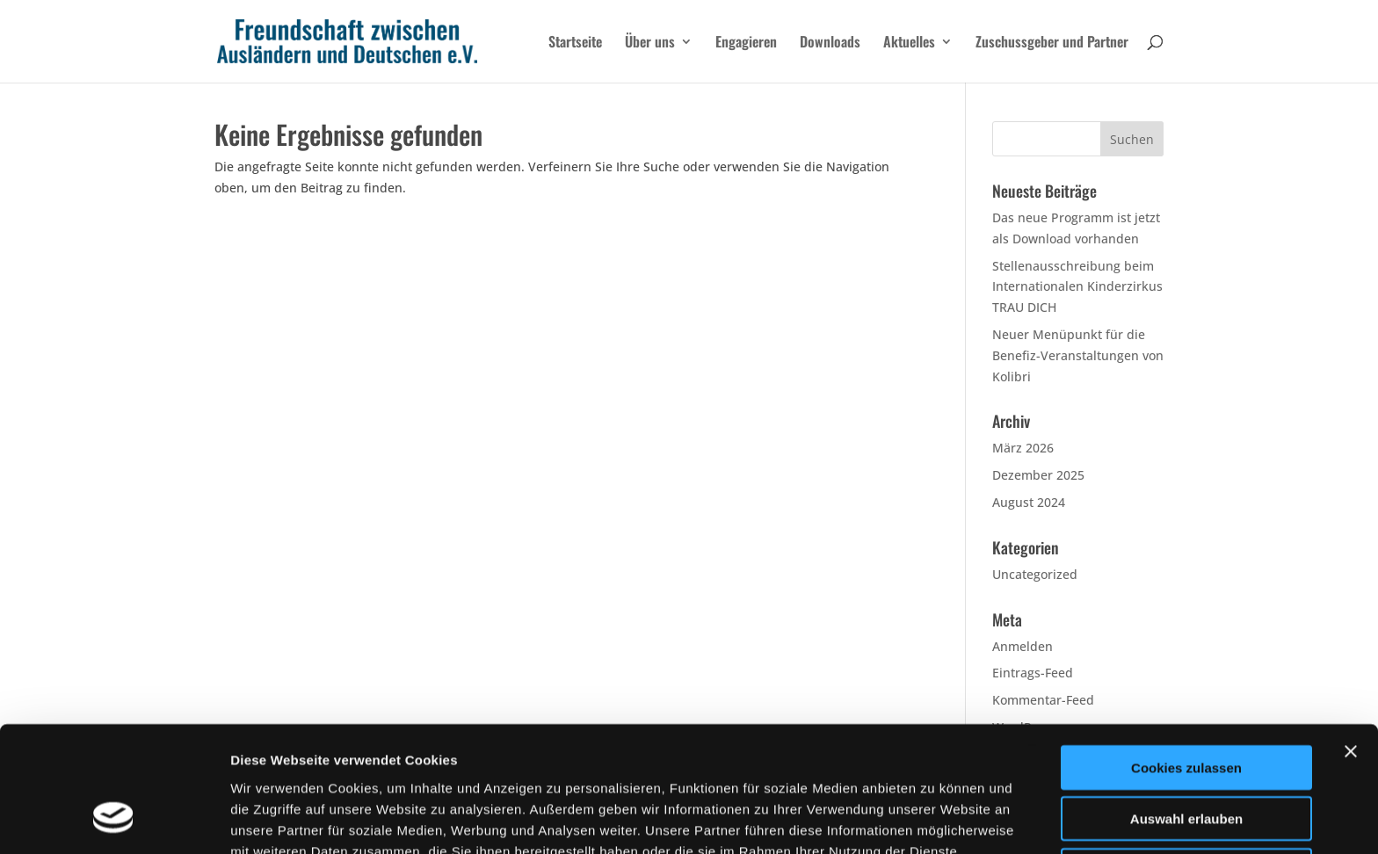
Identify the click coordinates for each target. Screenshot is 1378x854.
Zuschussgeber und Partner (1051, 43)
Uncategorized (1034, 574)
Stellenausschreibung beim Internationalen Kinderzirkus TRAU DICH (1077, 286)
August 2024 (1028, 502)
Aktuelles (909, 43)
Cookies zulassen (1186, 657)
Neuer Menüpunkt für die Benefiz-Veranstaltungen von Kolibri (1078, 355)
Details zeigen (934, 819)
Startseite (575, 43)
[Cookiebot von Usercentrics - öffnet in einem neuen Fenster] (114, 820)
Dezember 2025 (1038, 475)
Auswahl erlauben (1186, 709)
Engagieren (746, 43)
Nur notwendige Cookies (1186, 760)
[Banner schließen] (1351, 641)
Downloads (830, 43)
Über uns (650, 43)
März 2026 (1023, 447)
